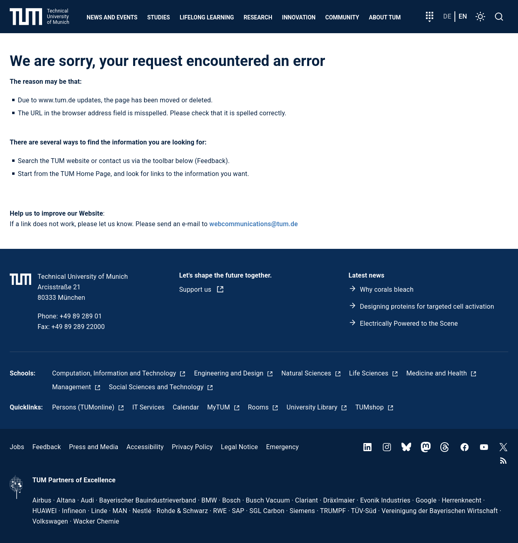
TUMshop (370, 407)
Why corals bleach (387, 289)
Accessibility (144, 447)
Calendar (186, 407)
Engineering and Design (229, 373)
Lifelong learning (207, 17)
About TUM (385, 17)
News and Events (112, 17)
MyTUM (219, 407)
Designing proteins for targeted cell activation (427, 306)
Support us (196, 289)
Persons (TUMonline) (84, 407)
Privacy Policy (192, 447)
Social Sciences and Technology (157, 387)
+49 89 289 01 (80, 316)
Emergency (282, 447)
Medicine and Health (437, 373)
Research (258, 17)
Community (342, 17)
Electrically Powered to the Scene (409, 323)
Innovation (299, 17)
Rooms (259, 407)
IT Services (148, 407)
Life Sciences (369, 373)
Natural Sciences (307, 373)
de (447, 16)
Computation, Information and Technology (115, 373)
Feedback (46, 447)
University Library (313, 407)
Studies (158, 17)
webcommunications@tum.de (253, 224)
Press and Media (93, 447)
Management (72, 387)
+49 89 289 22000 (78, 327)
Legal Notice (239, 447)
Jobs (17, 447)
